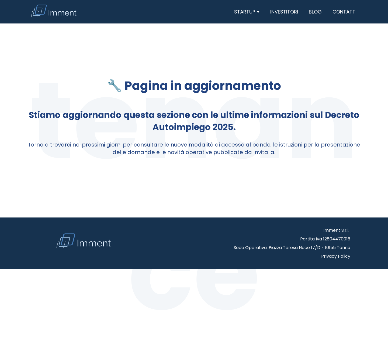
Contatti (344, 11)
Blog (315, 11)
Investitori (284, 11)
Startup (245, 11)
